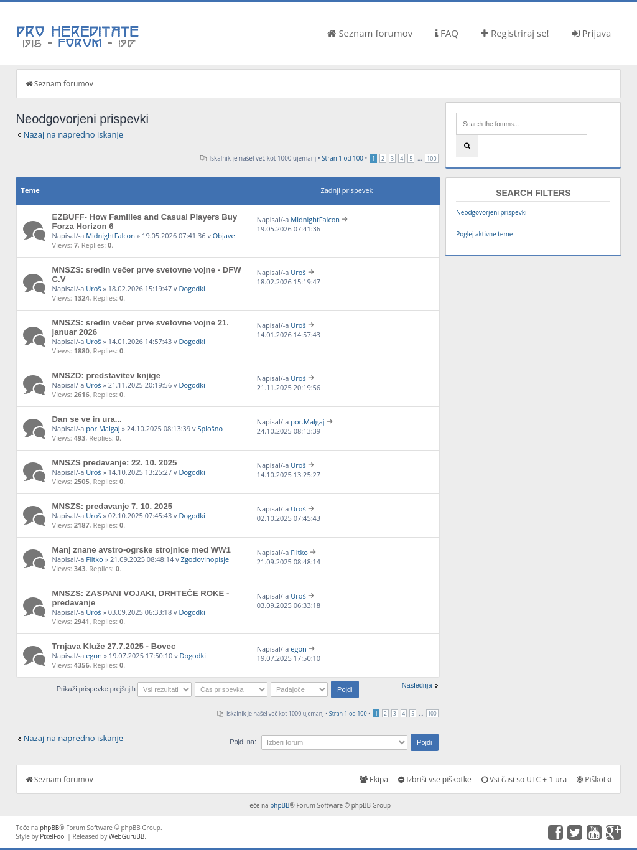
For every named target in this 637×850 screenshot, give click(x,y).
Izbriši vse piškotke (435, 779)
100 (431, 158)
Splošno (210, 428)
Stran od (342, 158)
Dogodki (192, 288)
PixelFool (53, 836)
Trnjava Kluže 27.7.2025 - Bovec (114, 646)
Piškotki (594, 779)
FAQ (446, 33)
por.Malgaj (102, 428)
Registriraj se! (515, 33)
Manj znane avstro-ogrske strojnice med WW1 (141, 549)
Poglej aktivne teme (484, 234)
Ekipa (374, 779)
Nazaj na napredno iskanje (74, 134)
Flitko (94, 559)
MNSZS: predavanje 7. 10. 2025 (112, 506)
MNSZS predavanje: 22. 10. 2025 (114, 462)
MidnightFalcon (110, 235)
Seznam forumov (369, 33)
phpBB (279, 805)
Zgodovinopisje (205, 559)
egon (94, 655)
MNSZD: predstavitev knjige (106, 375)
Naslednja (417, 685)
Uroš (93, 288)
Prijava (591, 33)
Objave (224, 235)
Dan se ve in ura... (87, 419)
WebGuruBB (127, 836)
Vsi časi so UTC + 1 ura (524, 779)
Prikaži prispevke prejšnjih (124, 689)
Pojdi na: (243, 741)
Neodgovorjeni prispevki (491, 212)
